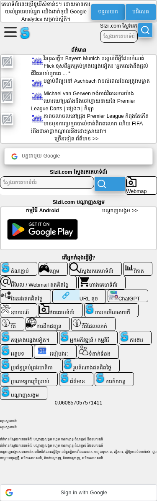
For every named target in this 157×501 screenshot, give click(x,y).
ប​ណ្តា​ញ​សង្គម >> (120, 211)
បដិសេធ (140, 12)
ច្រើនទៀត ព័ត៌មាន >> (76, 139)
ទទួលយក (108, 12)
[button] (78, 492)
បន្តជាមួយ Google (35, 156)
